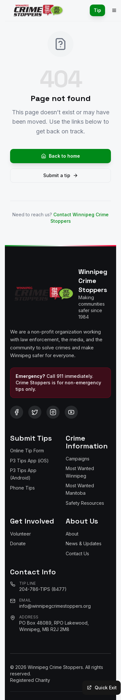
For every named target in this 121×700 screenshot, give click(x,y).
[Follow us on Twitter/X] (34, 412)
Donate (18, 543)
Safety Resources (85, 503)
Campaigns (77, 458)
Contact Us (77, 553)
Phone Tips (22, 488)
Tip (97, 10)
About (72, 533)
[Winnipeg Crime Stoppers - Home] (37, 10)
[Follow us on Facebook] (16, 412)
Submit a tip (60, 175)
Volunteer (20, 533)
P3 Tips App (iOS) (29, 460)
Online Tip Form (27, 450)
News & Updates (83, 543)
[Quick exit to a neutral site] (101, 688)
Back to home (60, 156)
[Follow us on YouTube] (71, 412)
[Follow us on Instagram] (53, 412)
